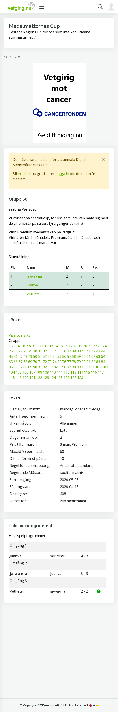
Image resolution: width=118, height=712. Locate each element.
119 (19, 377)
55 (59, 356)
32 (45, 351)
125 (60, 377)
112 (66, 372)
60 (84, 356)
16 (66, 345)
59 (79, 356)
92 (45, 367)
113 (73, 372)
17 (71, 345)
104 (12, 372)
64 (103, 356)
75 (59, 361)
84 (103, 361)
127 (73, 377)
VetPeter (34, 294)
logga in (62, 173)
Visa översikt (19, 335)
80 (84, 361)
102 (98, 367)
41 (88, 351)
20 (85, 345)
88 (25, 367)
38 (74, 351)
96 (64, 367)
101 (91, 367)
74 (54, 361)
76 (64, 361)
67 (20, 361)
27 (20, 351)
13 (51, 345)
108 (39, 372)
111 (60, 372)
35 (59, 351)
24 (105, 345)
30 (35, 351)
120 (25, 377)
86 (16, 367)
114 (80, 372)
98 (74, 367)
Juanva (32, 285)
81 (88, 361)
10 (37, 345)
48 (25, 356)
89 (30, 367)
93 (50, 367)
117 (101, 372)
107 (32, 372)
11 (41, 345)
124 (53, 377)
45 (11, 356)
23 (100, 345)
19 (80, 345)
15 (61, 345)
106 (25, 372)
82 (93, 361)
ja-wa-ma (34, 276)
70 (35, 361)
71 (40, 361)
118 (12, 377)
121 (32, 377)
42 (93, 351)
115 (87, 372)
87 (20, 367)
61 (88, 356)
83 (98, 361)
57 (69, 356)
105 (19, 372)
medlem (24, 173)
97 (69, 367)
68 (25, 361)
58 (74, 356)
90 (35, 367)
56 (64, 356)
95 (59, 367)
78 (74, 361)
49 (30, 356)
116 (94, 372)
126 (66, 377)
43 (98, 351)
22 (95, 345)
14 (56, 345)
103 (105, 367)
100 (85, 367)
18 (75, 345)
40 (84, 351)
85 (11, 367)
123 (46, 377)
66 (16, 361)
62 (93, 356)
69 (30, 361)
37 (69, 351)
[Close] (103, 159)
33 (50, 351)
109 (46, 372)
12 (46, 345)
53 (50, 356)
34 (54, 351)
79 (79, 361)
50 (35, 356)
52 (45, 356)
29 (30, 351)
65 (11, 361)
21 (90, 345)
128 (80, 377)
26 (16, 351)
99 (79, 367)
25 (11, 351)
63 (98, 356)
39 (79, 351)
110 (53, 372)
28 (25, 351)
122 (39, 377)
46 (16, 356)
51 (40, 356)
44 (103, 351)
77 (69, 361)
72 (45, 361)
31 (40, 351)
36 (64, 351)
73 (50, 361)
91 (40, 367)
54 (54, 356)
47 (20, 356)
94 (54, 367)
